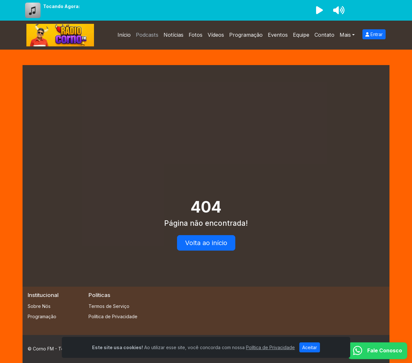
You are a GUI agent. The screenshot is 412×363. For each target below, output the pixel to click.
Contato (324, 35)
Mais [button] (345, 35)
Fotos (195, 35)
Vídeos (216, 35)
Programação (246, 35)
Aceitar (309, 347)
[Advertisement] (206, 118)
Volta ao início (206, 243)
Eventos (278, 35)
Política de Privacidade (113, 316)
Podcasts (147, 35)
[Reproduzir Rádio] (319, 10)
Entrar (374, 34)
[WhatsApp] (377, 350)
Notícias (173, 35)
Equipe (301, 35)
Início (124, 35)
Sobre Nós (39, 306)
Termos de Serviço (109, 306)
